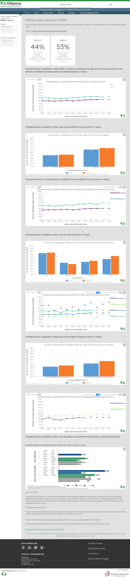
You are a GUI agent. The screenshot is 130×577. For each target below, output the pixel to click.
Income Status (48, 13)
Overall (36, 13)
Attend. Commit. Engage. (98, 559)
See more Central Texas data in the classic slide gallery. (44, 529)
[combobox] (9, 26)
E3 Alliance (24, 557)
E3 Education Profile (96, 548)
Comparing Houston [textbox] (7, 40)
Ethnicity (61, 13)
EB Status (71, 13)
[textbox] (9, 29)
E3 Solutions (93, 553)
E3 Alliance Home (95, 543)
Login (111, 4)
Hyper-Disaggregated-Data (89, 13)
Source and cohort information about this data (49, 31)
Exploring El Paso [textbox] (6, 26)
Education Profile (65, 4)
